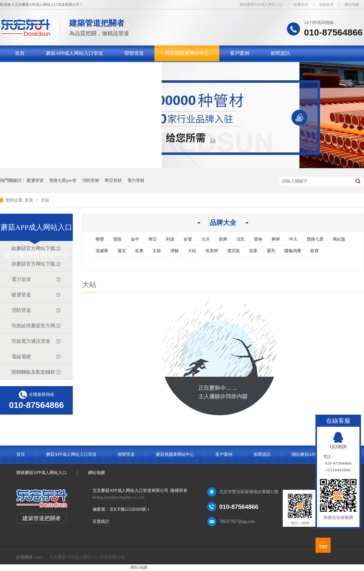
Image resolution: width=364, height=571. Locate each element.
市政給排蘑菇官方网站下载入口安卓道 (36, 325)
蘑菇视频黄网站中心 (187, 53)
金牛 (135, 239)
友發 (188, 239)
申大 (293, 239)
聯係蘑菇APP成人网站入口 (261, 4)
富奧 (139, 251)
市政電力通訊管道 (31, 341)
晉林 (258, 239)
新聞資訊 (280, 53)
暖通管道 (35, 180)
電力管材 (135, 180)
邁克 (121, 251)
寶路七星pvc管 (62, 180)
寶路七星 (315, 239)
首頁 (20, 53)
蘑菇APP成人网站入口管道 (74, 53)
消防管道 (21, 310)
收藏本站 (301, 4)
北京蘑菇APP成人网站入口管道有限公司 (87, 557)
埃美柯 (211, 251)
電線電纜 (21, 356)
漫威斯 (102, 251)
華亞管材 (113, 180)
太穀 (157, 251)
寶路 (117, 239)
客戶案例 (239, 53)
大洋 (205, 239)
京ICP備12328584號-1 (129, 509)
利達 (170, 239)
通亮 (271, 251)
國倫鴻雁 (292, 251)
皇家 (253, 251)
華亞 (152, 239)
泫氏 (240, 239)
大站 (45, 200)
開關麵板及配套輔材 (33, 372)
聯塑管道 (134, 53)
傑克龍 (233, 251)
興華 (275, 239)
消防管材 (90, 180)
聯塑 (100, 239)
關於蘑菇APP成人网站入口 (43, 69)
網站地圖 (352, 4)
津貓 (174, 251)
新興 (223, 239)
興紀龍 (339, 239)
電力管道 (21, 279)
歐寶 (314, 251)
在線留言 (326, 4)
